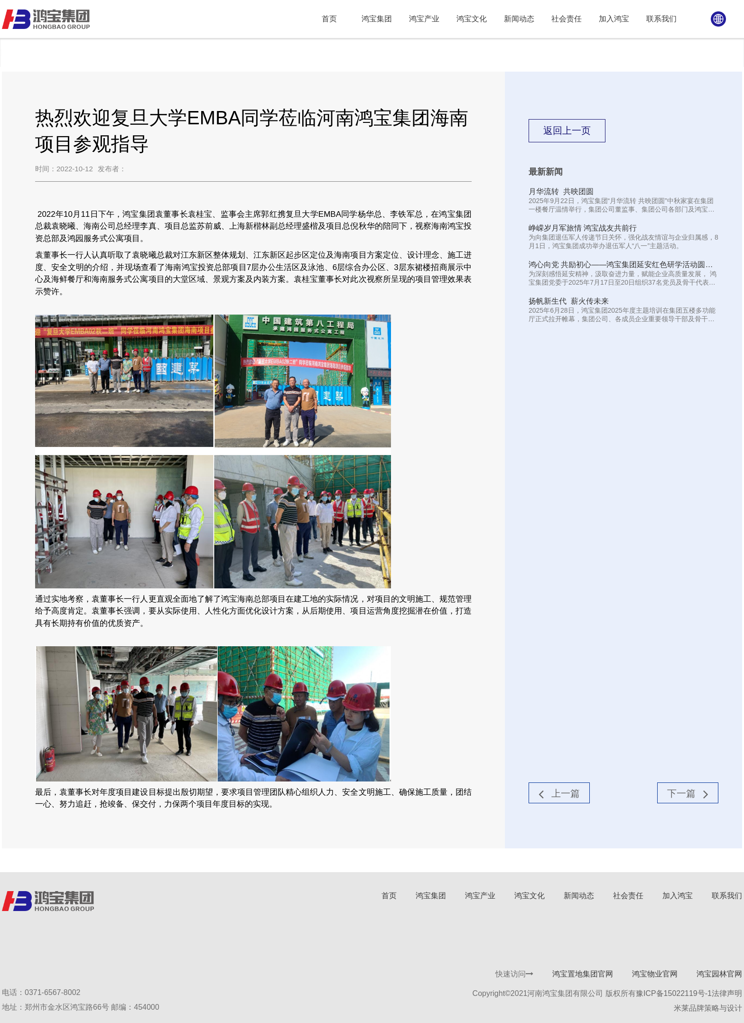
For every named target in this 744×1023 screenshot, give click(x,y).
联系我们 (727, 896)
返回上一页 (567, 130)
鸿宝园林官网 (719, 974)
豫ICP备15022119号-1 (674, 993)
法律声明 (727, 993)
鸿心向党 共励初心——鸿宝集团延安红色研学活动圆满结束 (621, 265)
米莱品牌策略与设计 (708, 1008)
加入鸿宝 (677, 896)
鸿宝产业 (480, 896)
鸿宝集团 (431, 896)
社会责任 (628, 896)
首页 (389, 896)
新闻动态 (33, 52)
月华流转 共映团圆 (561, 191)
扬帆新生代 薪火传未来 (569, 301)
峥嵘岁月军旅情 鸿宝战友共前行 (583, 228)
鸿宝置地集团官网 (582, 974)
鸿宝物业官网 (655, 974)
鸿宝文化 (529, 896)
